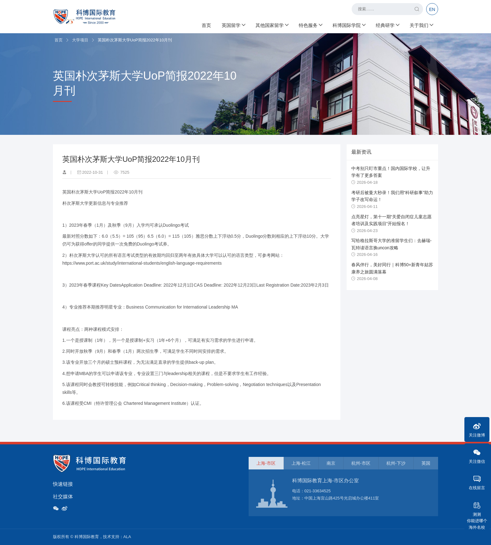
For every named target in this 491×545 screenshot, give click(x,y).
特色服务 (310, 25)
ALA (127, 536)
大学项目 (80, 40)
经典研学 (387, 25)
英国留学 (233, 25)
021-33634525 (317, 491)
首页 (206, 25)
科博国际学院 (349, 25)
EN (432, 9)
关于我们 (421, 25)
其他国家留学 (272, 25)
